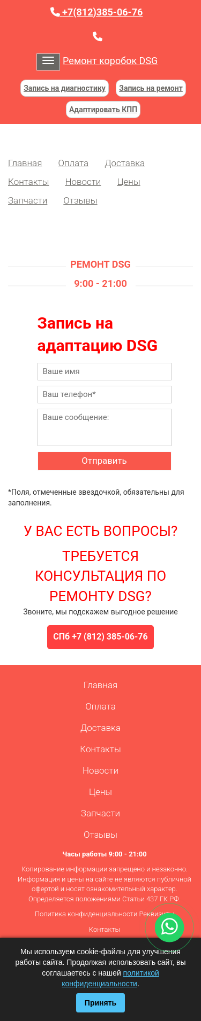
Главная (25, 163)
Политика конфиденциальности (86, 914)
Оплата (73, 163)
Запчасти (27, 200)
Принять (100, 1003)
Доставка (125, 163)
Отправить (103, 460)
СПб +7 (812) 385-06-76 (100, 637)
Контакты (28, 181)
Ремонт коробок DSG (110, 60)
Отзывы (80, 200)
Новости (83, 181)
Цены (128, 181)
